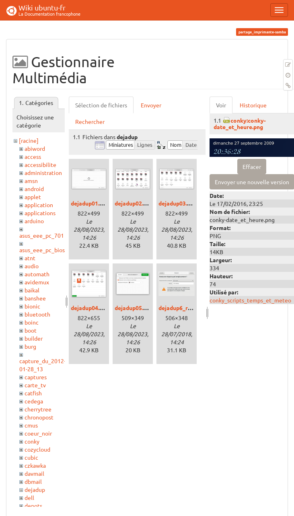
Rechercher (90, 121)
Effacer (252, 166)
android (34, 188)
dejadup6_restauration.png (194, 307)
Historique (253, 105)
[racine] (29, 140)
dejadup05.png (134, 307)
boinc (32, 322)
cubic (31, 457)
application (39, 204)
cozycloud (37, 449)
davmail (34, 473)
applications (40, 212)
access (33, 156)
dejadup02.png (134, 203)
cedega (34, 401)
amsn (31, 180)
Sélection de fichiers (101, 105)
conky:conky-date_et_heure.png (240, 123)
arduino (34, 220)
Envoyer (151, 105)
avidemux (37, 282)
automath (37, 274)
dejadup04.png (90, 307)
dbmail (33, 481)
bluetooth (37, 314)
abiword (35, 148)
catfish (33, 393)
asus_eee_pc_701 (41, 235)
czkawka (35, 465)
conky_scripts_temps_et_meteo (250, 300)
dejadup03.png (177, 203)
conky (32, 441)
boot (31, 330)
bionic (32, 306)
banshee (35, 298)
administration (43, 172)
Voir (221, 105)
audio (32, 265)
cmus (31, 425)
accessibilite (40, 164)
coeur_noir (38, 433)
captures (36, 376)
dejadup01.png (90, 203)
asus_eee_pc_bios (42, 249)
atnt (30, 257)
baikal (32, 290)
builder (34, 338)
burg (30, 346)
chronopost (39, 417)
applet (33, 196)
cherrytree (38, 409)
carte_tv (35, 385)
